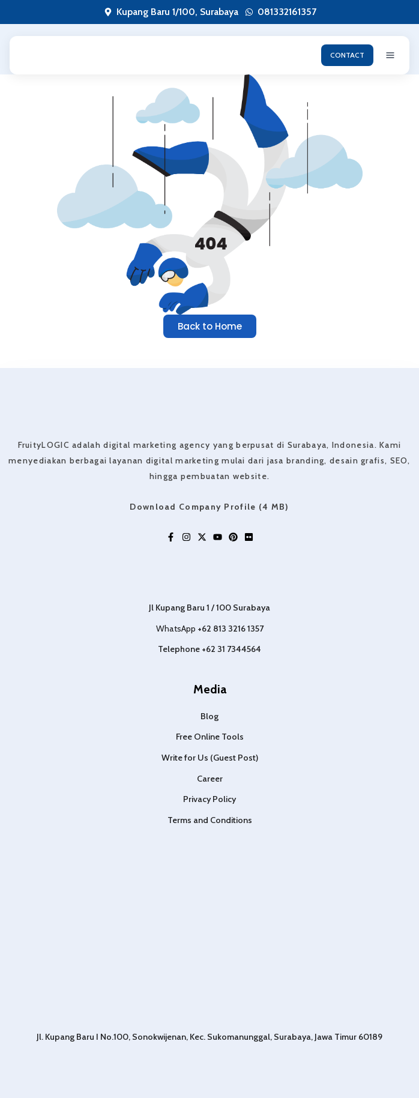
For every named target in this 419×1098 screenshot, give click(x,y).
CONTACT (347, 54)
